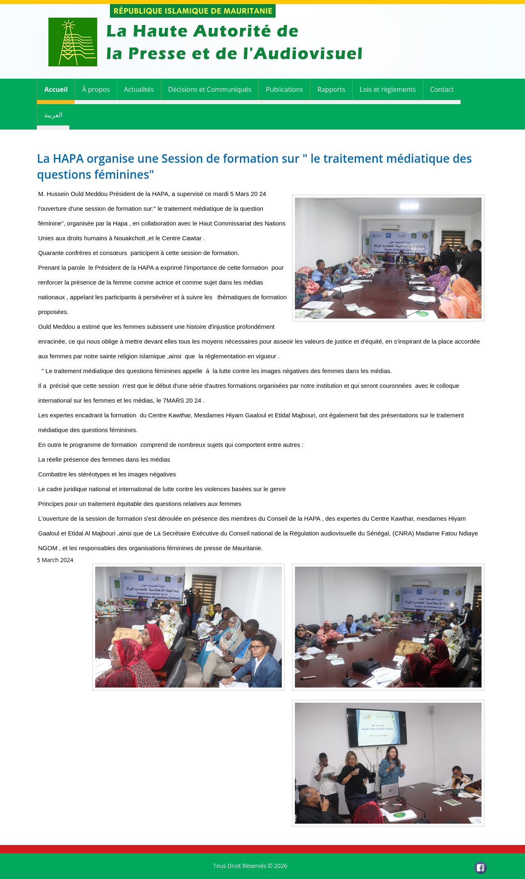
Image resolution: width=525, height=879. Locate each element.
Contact (442, 89)
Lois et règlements (388, 89)
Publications (284, 89)
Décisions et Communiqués (209, 89)
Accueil (56, 89)
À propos (96, 89)
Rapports (331, 89)
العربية (53, 114)
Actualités (139, 89)
